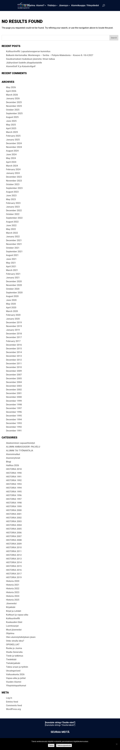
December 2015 (14, 348)
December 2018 (14, 333)
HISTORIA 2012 (14, 555)
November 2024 (14, 147)
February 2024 (13, 169)
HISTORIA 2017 (14, 573)
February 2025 (13, 136)
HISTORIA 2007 (14, 536)
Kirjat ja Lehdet (13, 611)
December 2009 (14, 371)
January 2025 (13, 139)
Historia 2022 (12, 588)
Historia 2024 (12, 596)
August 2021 (12, 255)
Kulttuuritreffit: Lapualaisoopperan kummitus (28, 51)
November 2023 (14, 180)
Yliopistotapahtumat (16, 685)
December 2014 (14, 352)
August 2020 (12, 296)
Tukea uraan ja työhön (17, 667)
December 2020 (14, 281)
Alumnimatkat (13, 454)
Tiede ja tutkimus (14, 655)
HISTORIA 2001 (14, 514)
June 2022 (11, 225)
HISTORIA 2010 (14, 547)
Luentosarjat (12, 626)
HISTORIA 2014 (14, 562)
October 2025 (12, 109)
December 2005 (14, 378)
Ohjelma (31, 6)
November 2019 (14, 326)
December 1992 (14, 427)
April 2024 (11, 162)
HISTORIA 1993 (14, 484)
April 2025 (11, 128)
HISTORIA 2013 (14, 558)
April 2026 (11, 91)
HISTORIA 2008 (14, 540)
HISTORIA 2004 (14, 525)
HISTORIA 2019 (14, 577)
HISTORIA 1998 (14, 502)
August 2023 (12, 192)
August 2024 (12, 150)
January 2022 (13, 236)
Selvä (51, 745)
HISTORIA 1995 (14, 491)
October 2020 (12, 289)
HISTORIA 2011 (14, 551)
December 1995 (14, 415)
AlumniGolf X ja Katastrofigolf (21, 66)
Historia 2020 (12, 581)
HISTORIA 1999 (14, 506)
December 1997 (14, 408)
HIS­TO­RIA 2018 (14, 469)
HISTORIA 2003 (14, 521)
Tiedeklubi (11, 659)
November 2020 (14, 285)
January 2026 (13, 98)
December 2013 (14, 356)
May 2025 (11, 124)
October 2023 (12, 184)
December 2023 (14, 177)
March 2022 (12, 233)
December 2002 (14, 389)
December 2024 (14, 143)
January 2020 (13, 318)
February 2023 (13, 203)
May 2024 (11, 158)
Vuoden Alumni (13, 682)
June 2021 (11, 259)
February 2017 (13, 341)
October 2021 (12, 248)
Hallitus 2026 (12, 465)
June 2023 (11, 195)
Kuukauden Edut (14, 622)
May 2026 (11, 87)
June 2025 (11, 121)
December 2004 (14, 382)
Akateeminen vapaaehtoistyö (20, 443)
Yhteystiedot (92, 6)
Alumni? (40, 6)
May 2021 (11, 262)
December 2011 (14, 363)
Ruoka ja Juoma (14, 648)
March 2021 (12, 270)
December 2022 (14, 210)
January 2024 (13, 173)
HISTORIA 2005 (14, 528)
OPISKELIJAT (13, 644)
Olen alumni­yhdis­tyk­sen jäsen (21, 637)
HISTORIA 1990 (14, 473)
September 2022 (14, 218)
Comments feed (14, 705)
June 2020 (11, 300)
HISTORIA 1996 (14, 495)
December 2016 (14, 345)
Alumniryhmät (13, 458)
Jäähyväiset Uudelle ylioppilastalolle (24, 62)
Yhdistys (51, 6)
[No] (116, 744)
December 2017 (14, 337)
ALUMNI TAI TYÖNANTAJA (19, 450)
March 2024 (12, 165)
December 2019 (14, 322)
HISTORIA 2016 (14, 570)
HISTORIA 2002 (14, 517)
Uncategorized (13, 670)
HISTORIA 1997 (14, 499)
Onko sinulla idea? (15, 641)
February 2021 (13, 274)
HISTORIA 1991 (14, 476)
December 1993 (14, 423)
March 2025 (12, 132)
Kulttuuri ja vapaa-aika (17, 614)
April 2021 (11, 266)
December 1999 (14, 401)
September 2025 (14, 113)
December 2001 (14, 393)
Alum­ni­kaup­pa (78, 6)
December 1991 (14, 430)
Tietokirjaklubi (13, 663)
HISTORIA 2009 (14, 543)
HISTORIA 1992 (14, 480)
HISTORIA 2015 (14, 566)
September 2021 (14, 251)
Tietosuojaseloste (64, 745)
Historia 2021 (12, 585)
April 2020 (11, 307)
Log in (9, 698)
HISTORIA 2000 (14, 510)
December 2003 (14, 386)
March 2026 (12, 94)
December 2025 (14, 102)
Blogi (8, 461)
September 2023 (14, 188)
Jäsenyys (63, 6)
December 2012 (14, 360)
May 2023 (11, 199)
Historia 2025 (12, 599)
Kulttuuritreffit (13, 618)
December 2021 (14, 240)
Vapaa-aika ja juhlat (16, 678)
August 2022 (12, 221)
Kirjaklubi (10, 607)
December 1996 (14, 412)
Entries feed (12, 701)
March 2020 (12, 311)
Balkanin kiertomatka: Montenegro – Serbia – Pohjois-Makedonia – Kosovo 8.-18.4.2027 (49, 55)
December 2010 (14, 367)
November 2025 (14, 106)
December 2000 (14, 397)
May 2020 (11, 304)
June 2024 (11, 154)
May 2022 (11, 229)
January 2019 (13, 330)
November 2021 (14, 244)
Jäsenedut (11, 603)
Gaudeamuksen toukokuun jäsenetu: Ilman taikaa (30, 59)
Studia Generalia (14, 652)
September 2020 (14, 292)
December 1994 (14, 419)
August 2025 (12, 117)
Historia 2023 (12, 592)
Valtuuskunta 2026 (15, 674)
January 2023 (13, 206)
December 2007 (14, 374)
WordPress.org (13, 709)
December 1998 (14, 404)
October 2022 (12, 214)
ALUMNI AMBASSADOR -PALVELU (23, 446)
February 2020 (13, 315)
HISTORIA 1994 (14, 487)
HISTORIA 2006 (14, 532)
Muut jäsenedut (13, 629)
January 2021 (13, 277)
